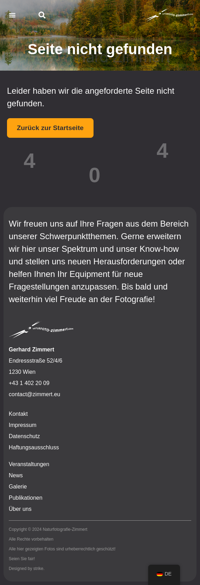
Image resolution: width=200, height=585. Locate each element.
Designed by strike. (26, 568)
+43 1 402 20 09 (29, 383)
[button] (12, 15)
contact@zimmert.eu (34, 394)
